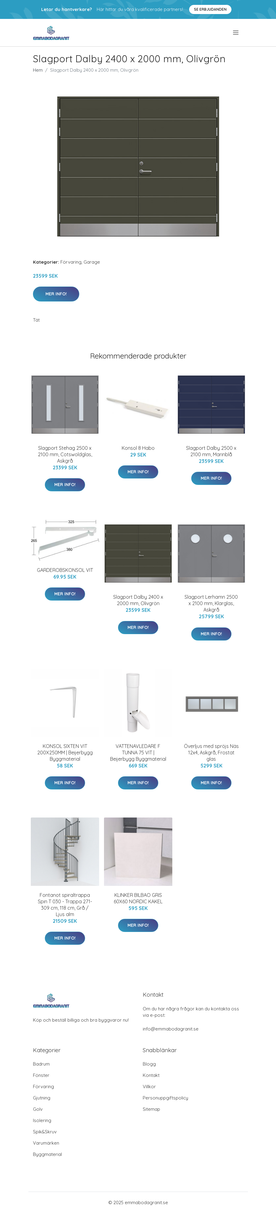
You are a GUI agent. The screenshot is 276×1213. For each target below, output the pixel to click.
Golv (38, 1109)
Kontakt (151, 1075)
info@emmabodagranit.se (171, 1029)
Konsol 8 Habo (138, 448)
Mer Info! (56, 294)
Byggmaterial (47, 1154)
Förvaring (70, 262)
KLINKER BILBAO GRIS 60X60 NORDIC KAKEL (138, 898)
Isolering (42, 1120)
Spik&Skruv (45, 1132)
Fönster (41, 1075)
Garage (92, 262)
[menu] (236, 32)
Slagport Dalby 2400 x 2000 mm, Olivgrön (138, 600)
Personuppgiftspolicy (165, 1098)
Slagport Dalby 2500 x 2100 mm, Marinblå (211, 451)
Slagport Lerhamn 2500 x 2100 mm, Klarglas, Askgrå (211, 603)
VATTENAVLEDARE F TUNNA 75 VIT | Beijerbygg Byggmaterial (138, 752)
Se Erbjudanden (210, 9)
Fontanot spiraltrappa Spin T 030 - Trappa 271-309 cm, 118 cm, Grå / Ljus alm (65, 904)
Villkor (149, 1086)
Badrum (41, 1064)
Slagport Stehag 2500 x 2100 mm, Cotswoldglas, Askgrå (65, 454)
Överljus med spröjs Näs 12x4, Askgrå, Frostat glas (211, 752)
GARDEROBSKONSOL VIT (65, 570)
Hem (38, 70)
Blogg (149, 1064)
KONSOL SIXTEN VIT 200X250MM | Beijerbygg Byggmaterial (65, 752)
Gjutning (41, 1098)
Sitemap (151, 1109)
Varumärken (46, 1143)
